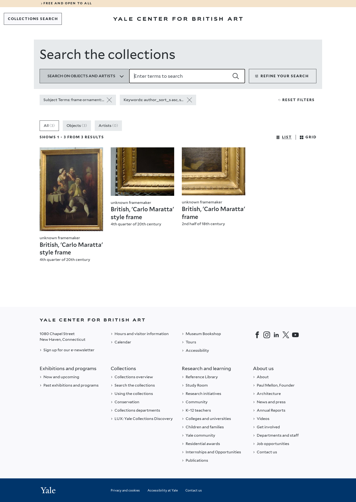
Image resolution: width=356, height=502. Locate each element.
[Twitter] (286, 335)
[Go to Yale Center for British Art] (178, 19)
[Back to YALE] (178, 319)
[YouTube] (295, 335)
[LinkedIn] (276, 335)
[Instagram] (267, 335)
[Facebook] (257, 335)
